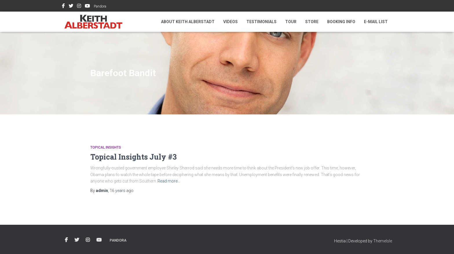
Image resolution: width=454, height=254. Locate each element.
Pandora (100, 6)
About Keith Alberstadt (188, 21)
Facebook (63, 6)
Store (311, 21)
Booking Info (341, 21)
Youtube (87, 6)
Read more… (169, 181)
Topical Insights (105, 147)
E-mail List (376, 21)
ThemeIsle (382, 241)
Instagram (79, 6)
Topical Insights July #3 (133, 157)
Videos (230, 21)
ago (121, 190)
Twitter (71, 6)
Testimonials (261, 21)
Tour (290, 21)
